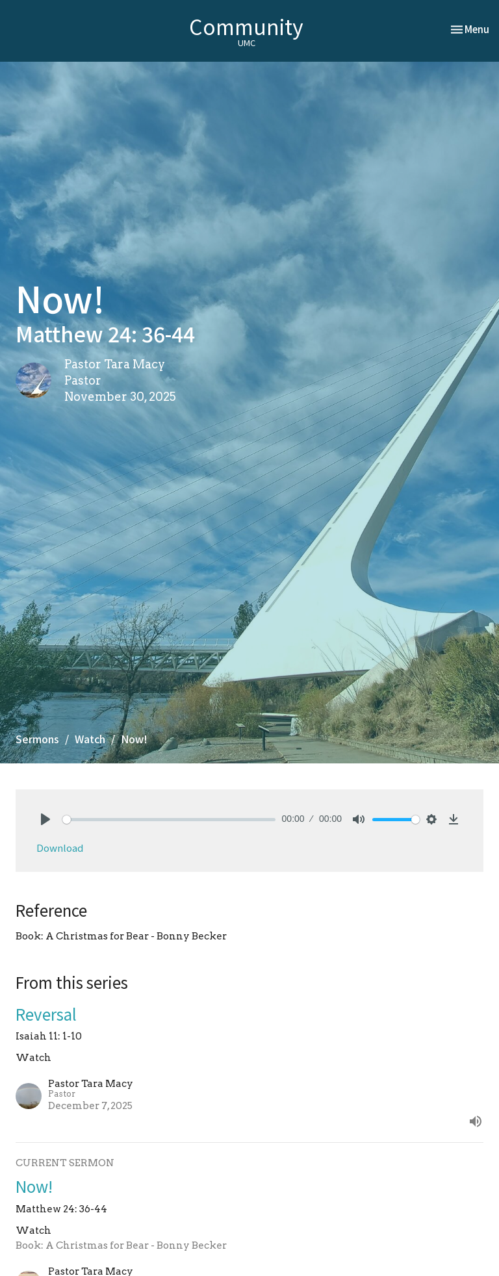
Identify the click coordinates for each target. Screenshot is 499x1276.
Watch (90, 738)
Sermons (37, 738)
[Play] (45, 819)
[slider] (168, 819)
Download (59, 847)
